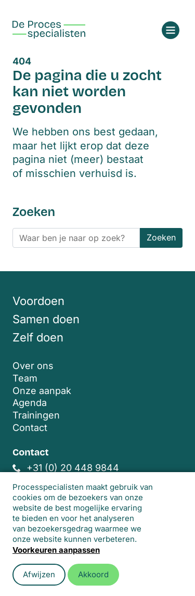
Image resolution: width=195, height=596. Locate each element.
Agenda (29, 402)
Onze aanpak (41, 390)
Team (24, 378)
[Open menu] (171, 30)
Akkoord (93, 574)
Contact (29, 427)
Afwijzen (39, 574)
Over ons (33, 365)
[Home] (48, 30)
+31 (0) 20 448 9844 (73, 467)
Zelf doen (37, 337)
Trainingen (36, 415)
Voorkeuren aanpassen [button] (56, 550)
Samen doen (46, 319)
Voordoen (38, 301)
